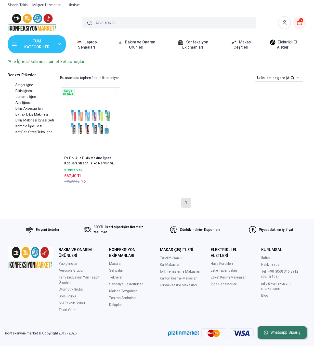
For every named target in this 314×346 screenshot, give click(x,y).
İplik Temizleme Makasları (180, 271)
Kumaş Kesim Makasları (178, 285)
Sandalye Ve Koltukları (126, 284)
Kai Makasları (170, 264)
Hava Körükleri (222, 264)
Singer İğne (24, 85)
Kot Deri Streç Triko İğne (33, 132)
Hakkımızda (270, 264)
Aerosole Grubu (71, 270)
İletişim (267, 258)
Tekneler (116, 277)
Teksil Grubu (68, 310)
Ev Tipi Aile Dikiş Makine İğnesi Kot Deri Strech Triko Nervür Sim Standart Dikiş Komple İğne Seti (90, 161)
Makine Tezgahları (123, 291)
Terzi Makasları (171, 258)
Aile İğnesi (23, 103)
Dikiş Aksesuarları (29, 108)
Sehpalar (116, 270)
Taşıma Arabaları (122, 298)
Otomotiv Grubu (71, 289)
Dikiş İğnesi (24, 91)
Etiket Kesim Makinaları (229, 277)
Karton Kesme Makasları (178, 278)
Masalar (115, 264)
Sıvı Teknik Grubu (72, 303)
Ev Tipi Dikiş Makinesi (31, 114)
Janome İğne (25, 97)
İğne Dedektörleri (224, 284)
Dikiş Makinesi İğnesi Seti (34, 120)
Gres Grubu (67, 296)
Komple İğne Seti (28, 126)
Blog (264, 295)
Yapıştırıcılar (68, 264)
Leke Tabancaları (224, 270)
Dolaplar (115, 305)
